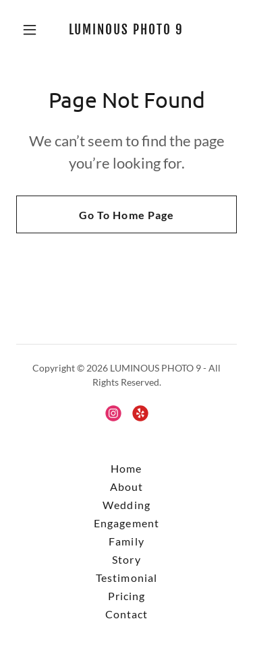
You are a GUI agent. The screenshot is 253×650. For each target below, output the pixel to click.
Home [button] (126, 468)
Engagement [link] (126, 522)
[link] (126, 30)
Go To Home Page (126, 214)
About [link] (126, 486)
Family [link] (126, 541)
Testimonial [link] (126, 577)
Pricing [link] (126, 595)
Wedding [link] (126, 504)
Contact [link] (126, 614)
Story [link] (126, 559)
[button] (32, 29)
